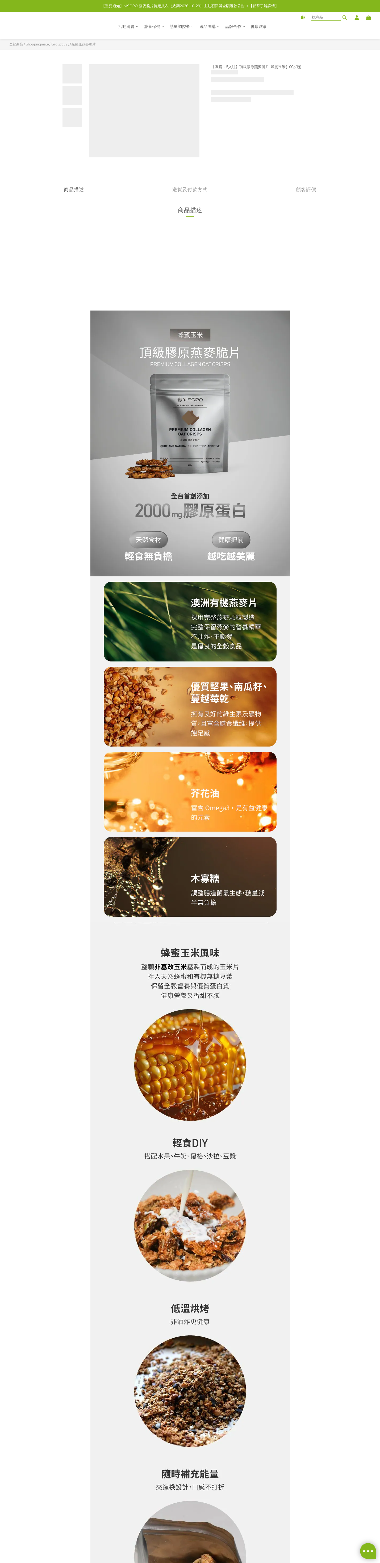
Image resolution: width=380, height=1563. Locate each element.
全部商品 (16, 44)
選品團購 (209, 26)
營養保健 (154, 26)
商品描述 (74, 189)
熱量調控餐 (182, 26)
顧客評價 (306, 189)
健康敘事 (259, 26)
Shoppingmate (37, 44)
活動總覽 (128, 26)
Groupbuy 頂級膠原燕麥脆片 (73, 44)
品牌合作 (235, 26)
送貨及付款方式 (190, 189)
